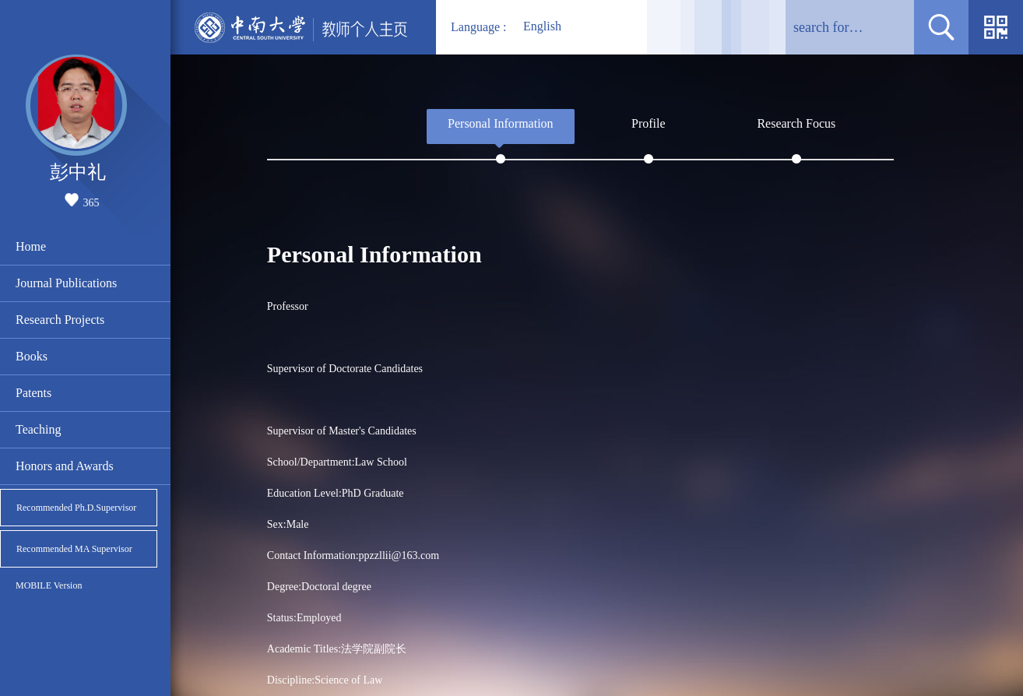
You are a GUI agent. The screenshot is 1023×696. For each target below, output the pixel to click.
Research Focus (796, 123)
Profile (648, 123)
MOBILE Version (49, 585)
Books (31, 356)
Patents (33, 392)
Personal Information (501, 123)
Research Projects (60, 319)
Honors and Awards (65, 466)
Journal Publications (66, 283)
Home (31, 246)
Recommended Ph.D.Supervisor (76, 507)
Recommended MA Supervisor (74, 548)
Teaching (38, 429)
